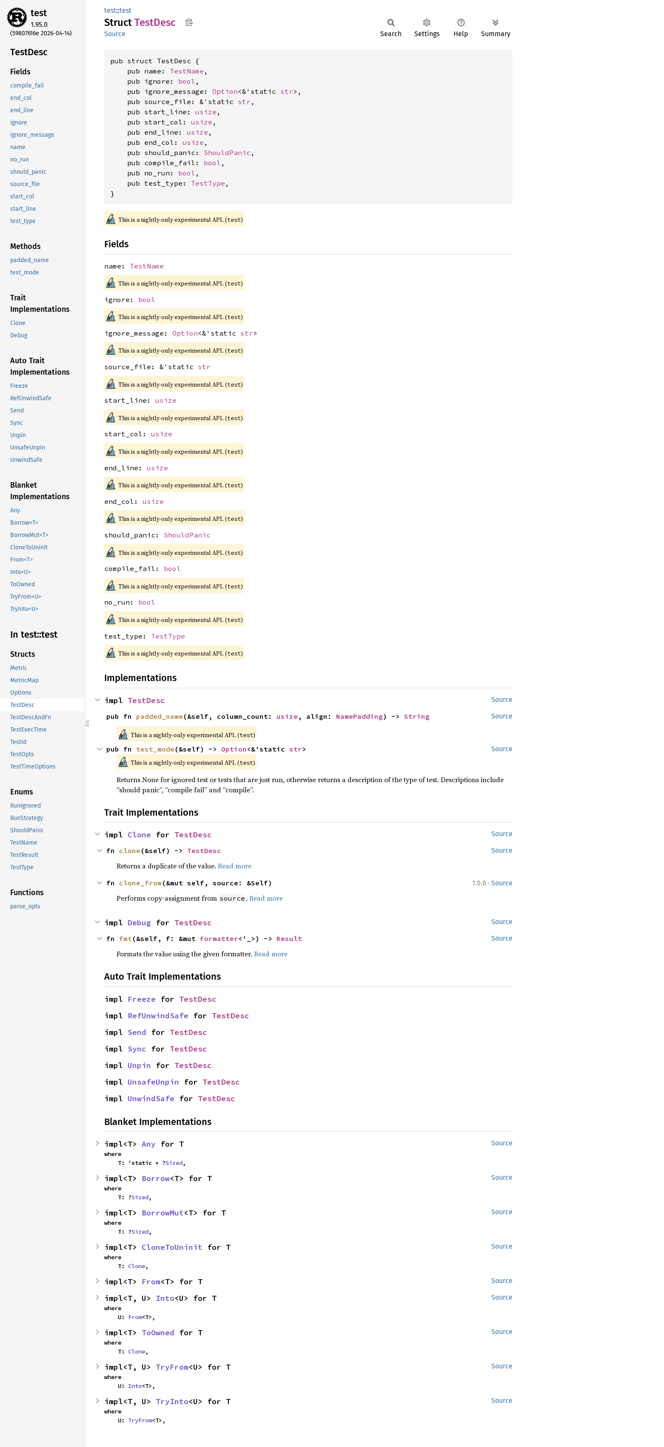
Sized (173, 1163)
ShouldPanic (227, 152)
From (151, 1281)
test (39, 13)
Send (137, 1032)
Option (225, 91)
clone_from (140, 883)
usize (206, 111)
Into (165, 1298)
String (417, 716)
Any (149, 1144)
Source (114, 34)
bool (186, 81)
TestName (187, 71)
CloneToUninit (172, 1247)
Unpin (139, 1065)
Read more (234, 865)
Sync (137, 1049)
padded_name (159, 716)
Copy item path (189, 22)
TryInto (172, 1401)
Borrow (156, 1178)
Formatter (219, 938)
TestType (208, 183)
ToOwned (158, 1332)
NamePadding (359, 716)
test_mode (155, 749)
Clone (139, 834)
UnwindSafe (151, 1098)
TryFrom (172, 1367)
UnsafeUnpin (153, 1082)
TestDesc (146, 700)
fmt (125, 938)
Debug (139, 922)
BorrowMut (163, 1213)
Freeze (142, 999)
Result (289, 938)
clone (129, 850)
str (286, 91)
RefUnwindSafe (158, 1015)
